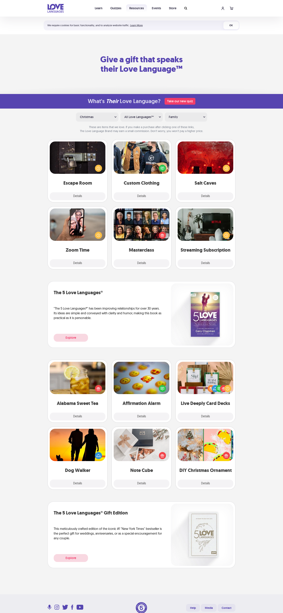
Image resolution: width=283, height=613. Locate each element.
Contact (226, 608)
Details (77, 196)
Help (193, 608)
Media (209, 608)
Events (156, 8)
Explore (71, 338)
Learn (98, 8)
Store (172, 8)
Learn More (136, 25)
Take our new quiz (180, 101)
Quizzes (115, 8)
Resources (136, 8)
